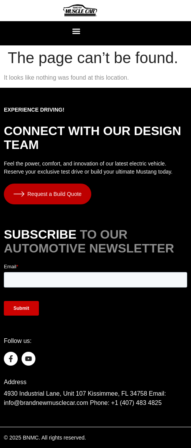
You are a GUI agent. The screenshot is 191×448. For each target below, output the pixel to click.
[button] (76, 31)
